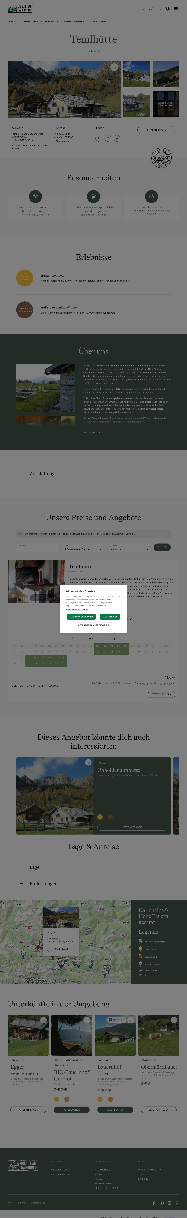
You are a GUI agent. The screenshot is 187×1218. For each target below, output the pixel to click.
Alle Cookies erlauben (81, 617)
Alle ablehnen (110, 617)
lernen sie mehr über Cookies (77, 609)
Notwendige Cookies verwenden (93, 625)
